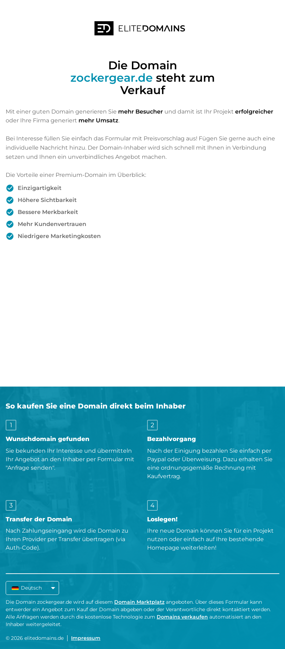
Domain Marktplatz (139, 602)
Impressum (85, 638)
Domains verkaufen (182, 617)
